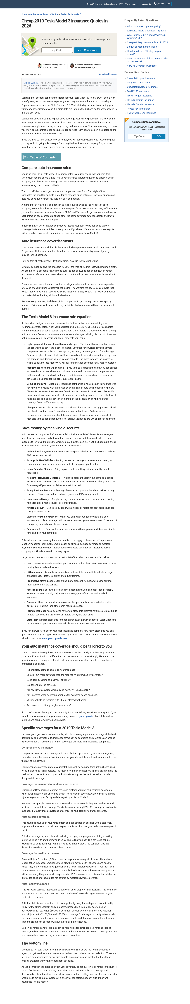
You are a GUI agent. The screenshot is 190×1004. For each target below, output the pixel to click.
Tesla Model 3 (74, 14)
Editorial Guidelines (31, 83)
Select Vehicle (94, 4)
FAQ (121, 4)
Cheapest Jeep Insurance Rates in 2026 (147, 42)
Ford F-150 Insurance (138, 91)
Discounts (146, 4)
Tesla (63, 14)
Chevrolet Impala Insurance (141, 78)
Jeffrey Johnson (59, 65)
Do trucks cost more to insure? (143, 46)
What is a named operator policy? (144, 26)
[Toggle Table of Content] (41, 157)
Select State (110, 4)
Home (24, 14)
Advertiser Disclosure (108, 74)
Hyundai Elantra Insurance (140, 100)
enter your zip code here (54, 638)
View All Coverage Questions (142, 65)
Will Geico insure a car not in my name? (147, 30)
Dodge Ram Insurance (138, 82)
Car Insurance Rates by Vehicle (43, 14)
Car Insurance (132, 4)
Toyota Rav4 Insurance (138, 108)
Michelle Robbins (93, 65)
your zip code (86, 716)
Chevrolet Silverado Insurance (142, 87)
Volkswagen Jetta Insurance (141, 113)
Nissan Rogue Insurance (139, 95)
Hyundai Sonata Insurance (140, 104)
